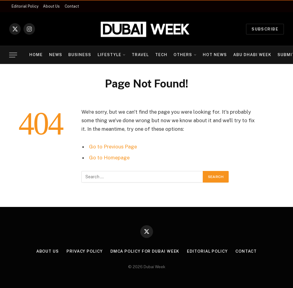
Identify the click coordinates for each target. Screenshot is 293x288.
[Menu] (13, 55)
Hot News (215, 54)
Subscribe (265, 29)
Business (79, 54)
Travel (140, 54)
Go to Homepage (109, 158)
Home (36, 54)
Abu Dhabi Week (252, 54)
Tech (161, 54)
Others (182, 54)
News (55, 54)
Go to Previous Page (113, 147)
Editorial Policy (25, 6)
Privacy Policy (84, 251)
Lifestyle (109, 54)
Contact (72, 6)
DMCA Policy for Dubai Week (145, 251)
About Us (51, 6)
